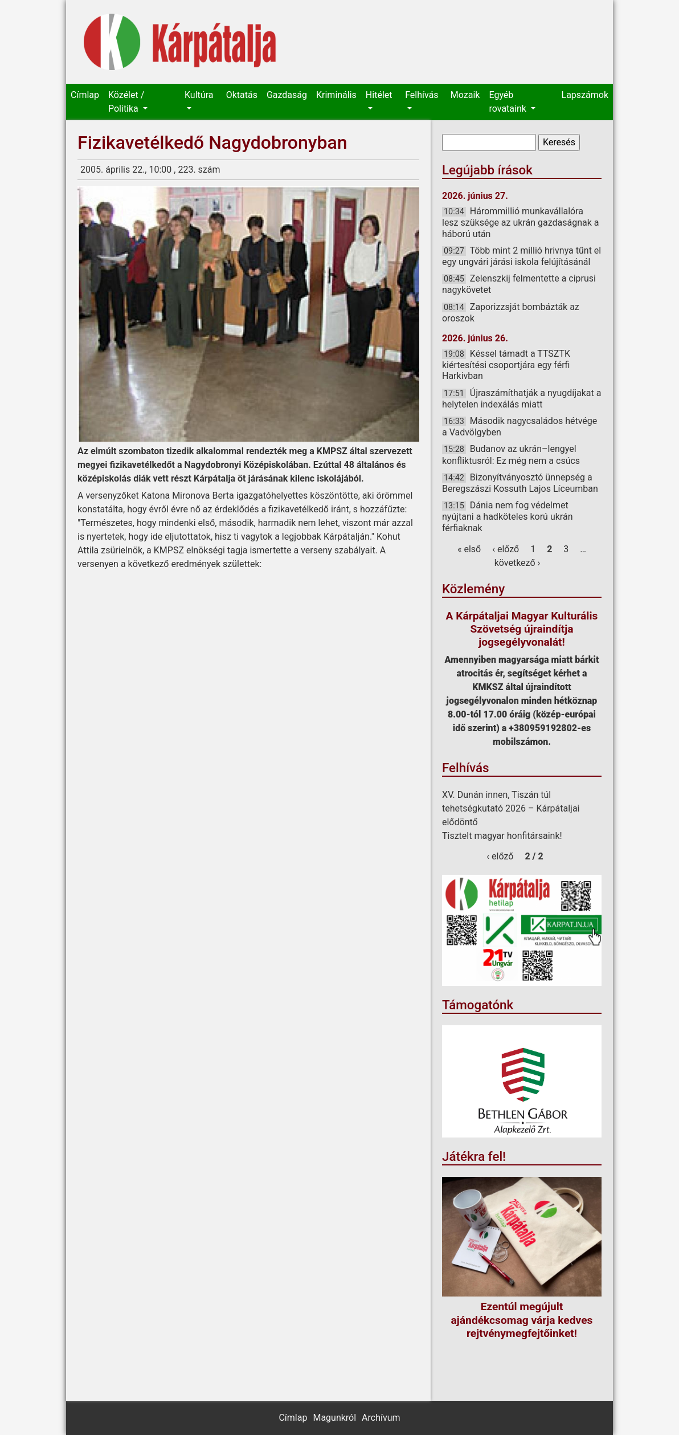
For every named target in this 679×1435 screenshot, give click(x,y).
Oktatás (241, 94)
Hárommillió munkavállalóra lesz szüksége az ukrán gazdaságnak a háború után (520, 222)
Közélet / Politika (126, 101)
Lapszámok (585, 94)
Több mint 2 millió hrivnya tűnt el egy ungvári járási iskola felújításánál (521, 256)
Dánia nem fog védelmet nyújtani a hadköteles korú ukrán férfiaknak (507, 516)
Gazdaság (287, 94)
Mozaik (465, 94)
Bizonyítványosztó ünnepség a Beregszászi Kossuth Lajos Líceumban (520, 483)
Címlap (85, 94)
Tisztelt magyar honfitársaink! (502, 835)
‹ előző (505, 549)
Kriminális (336, 94)
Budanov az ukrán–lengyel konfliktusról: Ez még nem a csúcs (511, 454)
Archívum (381, 1417)
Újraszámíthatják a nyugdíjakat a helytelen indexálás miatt (521, 399)
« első (469, 549)
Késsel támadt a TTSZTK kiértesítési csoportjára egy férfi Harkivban (506, 364)
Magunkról (334, 1417)
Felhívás (421, 94)
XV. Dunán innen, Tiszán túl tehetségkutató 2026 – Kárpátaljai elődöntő (511, 808)
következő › (517, 562)
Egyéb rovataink (508, 101)
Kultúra (199, 94)
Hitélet (379, 94)
